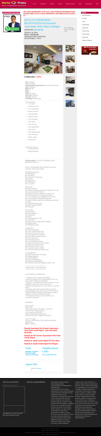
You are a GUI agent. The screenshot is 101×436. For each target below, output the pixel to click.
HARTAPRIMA (55, 382)
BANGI (61, 419)
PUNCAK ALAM (55, 414)
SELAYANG (64, 410)
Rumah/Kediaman (86, 15)
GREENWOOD (85, 396)
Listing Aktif (85, 27)
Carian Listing (85, 31)
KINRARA (59, 418)
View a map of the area (49, 354)
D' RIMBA (78, 389)
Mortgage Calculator (31, 351)
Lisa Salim (38, 30)
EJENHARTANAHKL (67, 393)
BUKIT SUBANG (85, 385)
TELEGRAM (78, 410)
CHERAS (62, 412)
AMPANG (83, 398)
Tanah (83, 21)
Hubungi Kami (88, 3)
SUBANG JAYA (60, 400)
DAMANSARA (79, 382)
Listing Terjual (85, 24)
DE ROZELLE (90, 389)
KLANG (68, 412)
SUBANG (67, 400)
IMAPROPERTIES (66, 385)
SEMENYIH (78, 407)
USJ (84, 403)
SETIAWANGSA (55, 412)
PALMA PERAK (87, 391)
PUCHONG (59, 403)
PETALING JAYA (61, 407)
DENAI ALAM (62, 421)
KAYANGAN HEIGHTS (92, 387)
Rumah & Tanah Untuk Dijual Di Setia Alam (42, 341)
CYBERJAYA (91, 400)
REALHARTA (65, 389)
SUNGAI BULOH (59, 398)
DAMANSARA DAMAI (81, 401)
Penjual (59, 3)
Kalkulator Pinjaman (87, 40)
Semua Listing (85, 34)
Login (79, 3)
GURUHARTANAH (56, 389)
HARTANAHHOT (63, 382)
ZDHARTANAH (55, 391)
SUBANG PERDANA (63, 423)
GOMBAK (71, 403)
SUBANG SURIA (89, 384)
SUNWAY (77, 384)
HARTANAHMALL (80, 418)
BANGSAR (89, 398)
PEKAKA (81, 394)
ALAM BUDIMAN (80, 387)
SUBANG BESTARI (64, 396)
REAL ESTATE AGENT (89, 405)
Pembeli (52, 3)
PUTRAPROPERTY (56, 385)
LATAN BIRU (78, 391)
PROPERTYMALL (55, 387)
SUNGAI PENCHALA (89, 382)
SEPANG (65, 418)
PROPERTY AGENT (80, 409)
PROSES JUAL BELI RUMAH (83, 412)
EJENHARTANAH (56, 393)
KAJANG (66, 419)
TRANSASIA (87, 416)
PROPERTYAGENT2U (56, 394)
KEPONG (65, 403)
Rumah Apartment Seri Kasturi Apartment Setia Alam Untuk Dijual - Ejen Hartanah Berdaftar (41, 330)
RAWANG (65, 401)
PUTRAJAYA (54, 421)
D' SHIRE (84, 389)
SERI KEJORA (94, 385)
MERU (82, 384)
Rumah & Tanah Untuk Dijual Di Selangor (41, 344)
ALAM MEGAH (63, 405)
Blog (97, 3)
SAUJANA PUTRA (92, 401)
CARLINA (82, 393)
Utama (34, 3)
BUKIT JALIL (83, 400)
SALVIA (93, 403)
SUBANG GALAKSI (61, 409)
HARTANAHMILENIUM (57, 384)
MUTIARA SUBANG (56, 401)
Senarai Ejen (85, 37)
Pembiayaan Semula (70, 3)
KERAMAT (78, 396)
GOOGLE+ (94, 410)
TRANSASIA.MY (90, 409)
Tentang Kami (43, 3)
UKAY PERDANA (65, 414)
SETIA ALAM (54, 405)
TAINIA (88, 403)
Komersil (84, 18)
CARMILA (89, 393)
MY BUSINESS (86, 410)
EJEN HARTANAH (87, 407)
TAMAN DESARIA (90, 394)
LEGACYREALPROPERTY (67, 391)
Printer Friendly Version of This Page (31, 354)
